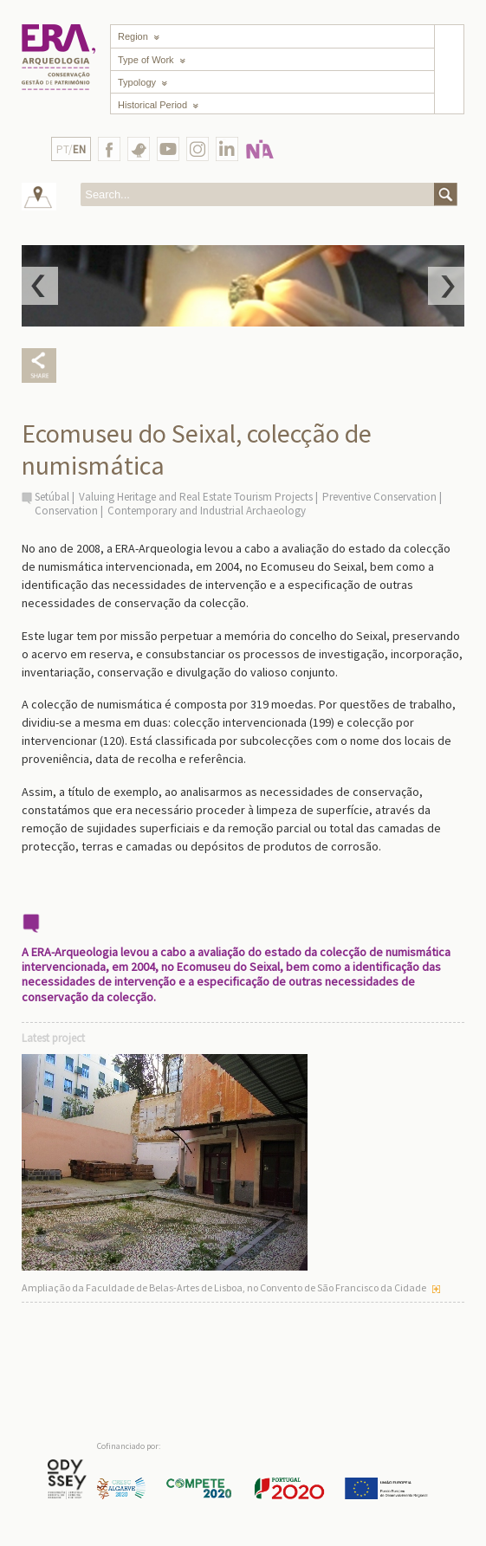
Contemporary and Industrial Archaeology (206, 510)
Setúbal (52, 496)
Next (446, 286)
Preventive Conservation (379, 496)
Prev (40, 286)
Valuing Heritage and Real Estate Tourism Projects (196, 496)
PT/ (71, 149)
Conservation (66, 510)
